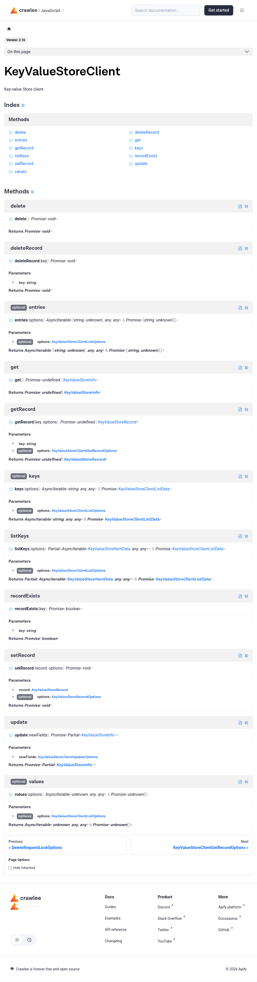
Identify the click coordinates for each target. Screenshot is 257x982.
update (138, 163)
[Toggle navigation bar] (242, 10)
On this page (18, 51)
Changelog (113, 941)
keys (136, 148)
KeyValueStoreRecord (117, 422)
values (18, 171)
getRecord (21, 148)
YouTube (167, 940)
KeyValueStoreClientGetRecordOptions (84, 451)
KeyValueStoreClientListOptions (78, 342)
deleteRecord (144, 132)
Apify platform (232, 906)
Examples (113, 918)
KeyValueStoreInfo (79, 380)
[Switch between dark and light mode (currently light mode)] (23, 940)
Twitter (166, 929)
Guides (110, 907)
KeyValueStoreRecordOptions (76, 697)
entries (18, 140)
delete (17, 132)
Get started (218, 10)
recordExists (143, 155)
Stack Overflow (172, 918)
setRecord (21, 163)
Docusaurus (230, 918)
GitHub (226, 929)
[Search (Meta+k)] (165, 10)
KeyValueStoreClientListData (144, 488)
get (135, 140)
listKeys (19, 155)
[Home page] (9, 29)
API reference (116, 930)
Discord (166, 906)
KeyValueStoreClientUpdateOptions (68, 757)
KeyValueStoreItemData (109, 548)
